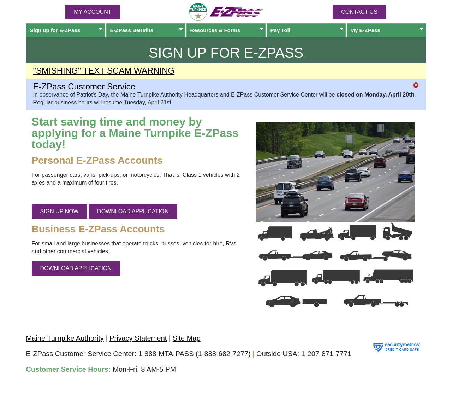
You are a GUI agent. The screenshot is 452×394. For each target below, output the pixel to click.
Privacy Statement (138, 338)
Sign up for (66, 30)
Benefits (146, 30)
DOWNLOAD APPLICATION (132, 211)
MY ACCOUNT (92, 12)
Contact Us (359, 12)
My (387, 30)
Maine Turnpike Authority (65, 338)
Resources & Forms (226, 30)
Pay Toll (307, 30)
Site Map (187, 338)
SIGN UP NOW (59, 211)
